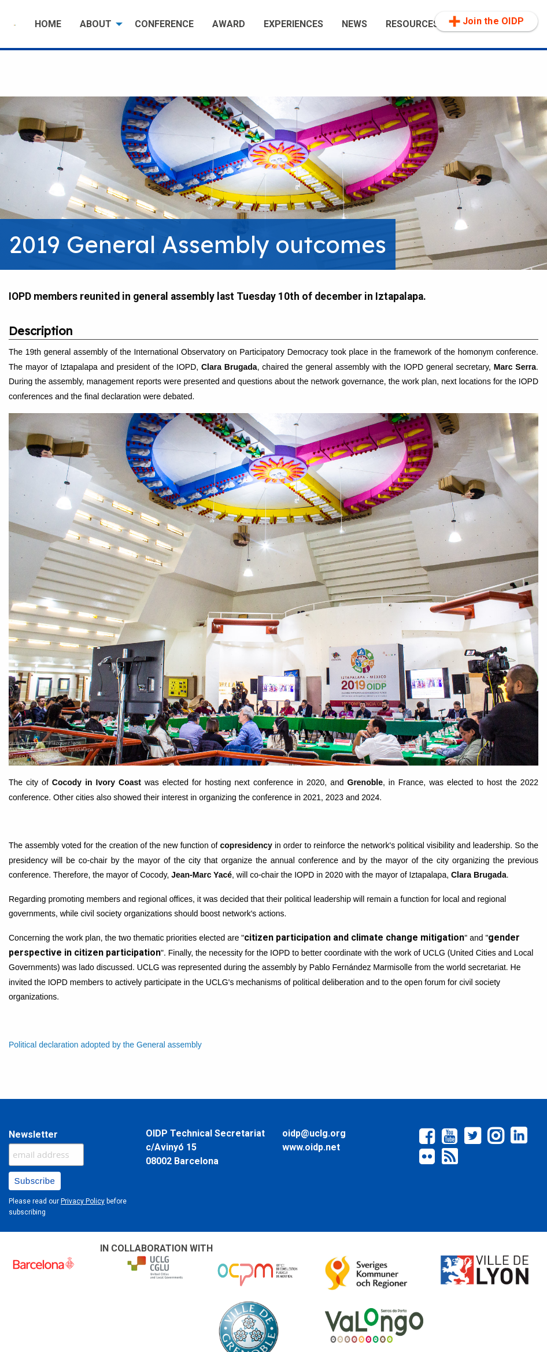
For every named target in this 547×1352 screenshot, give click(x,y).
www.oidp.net (311, 1147)
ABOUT (96, 23)
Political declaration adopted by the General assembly (105, 1044)
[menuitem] (15, 24)
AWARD (228, 23)
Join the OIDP (486, 21)
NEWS (354, 23)
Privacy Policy (83, 1201)
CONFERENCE (164, 23)
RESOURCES (412, 23)
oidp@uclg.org (314, 1133)
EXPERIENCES (293, 23)
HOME (48, 23)
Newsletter (33, 1134)
